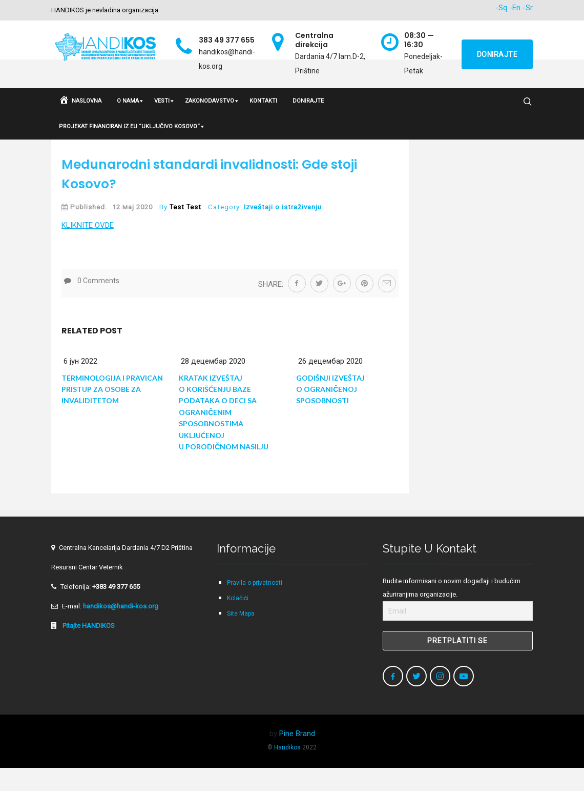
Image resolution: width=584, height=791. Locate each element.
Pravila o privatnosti (254, 605)
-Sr (528, 7)
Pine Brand (297, 756)
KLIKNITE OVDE (87, 248)
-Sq (501, 7)
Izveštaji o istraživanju (283, 230)
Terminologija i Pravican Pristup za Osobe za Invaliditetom (112, 412)
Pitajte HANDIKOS (88, 648)
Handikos (287, 770)
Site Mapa (241, 636)
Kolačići (237, 621)
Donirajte (497, 54)
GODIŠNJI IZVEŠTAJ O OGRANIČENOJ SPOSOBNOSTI (330, 412)
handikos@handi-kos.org (120, 629)
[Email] (458, 634)
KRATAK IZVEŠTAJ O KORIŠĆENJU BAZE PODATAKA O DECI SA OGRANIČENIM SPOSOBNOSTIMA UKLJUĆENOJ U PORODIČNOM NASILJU (223, 435)
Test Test (185, 230)
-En (514, 7)
